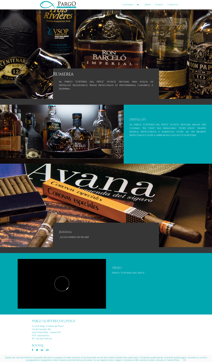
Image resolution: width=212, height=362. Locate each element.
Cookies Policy (173, 360)
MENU (148, 4)
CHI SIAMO (131, 4)
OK (184, 360)
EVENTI (159, 4)
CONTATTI (172, 4)
